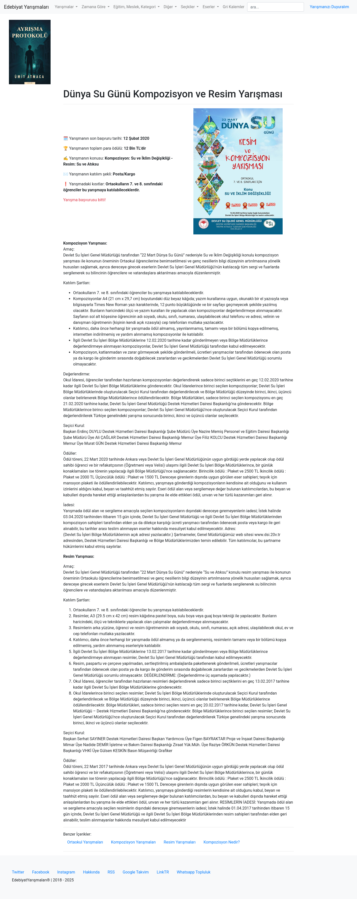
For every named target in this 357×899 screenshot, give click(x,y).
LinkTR (163, 872)
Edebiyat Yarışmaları (26, 7)
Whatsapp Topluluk (193, 872)
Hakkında (91, 872)
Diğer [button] (169, 6)
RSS (111, 872)
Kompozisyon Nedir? (222, 842)
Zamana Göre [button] (94, 6)
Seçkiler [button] (188, 6)
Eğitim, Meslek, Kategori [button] (135, 6)
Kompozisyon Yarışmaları (133, 842)
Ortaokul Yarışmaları (85, 842)
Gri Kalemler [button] (233, 6)
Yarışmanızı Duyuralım (329, 6)
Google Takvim (136, 872)
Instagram (66, 872)
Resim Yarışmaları (180, 842)
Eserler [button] (209, 6)
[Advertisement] (178, 51)
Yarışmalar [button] (65, 6)
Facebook (40, 872)
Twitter (18, 872)
